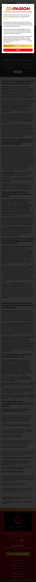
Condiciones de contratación (9, 17)
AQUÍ (12, 42)
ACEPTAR (18, 46)
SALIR (18, 50)
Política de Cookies (23, 40)
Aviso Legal (19, 17)
